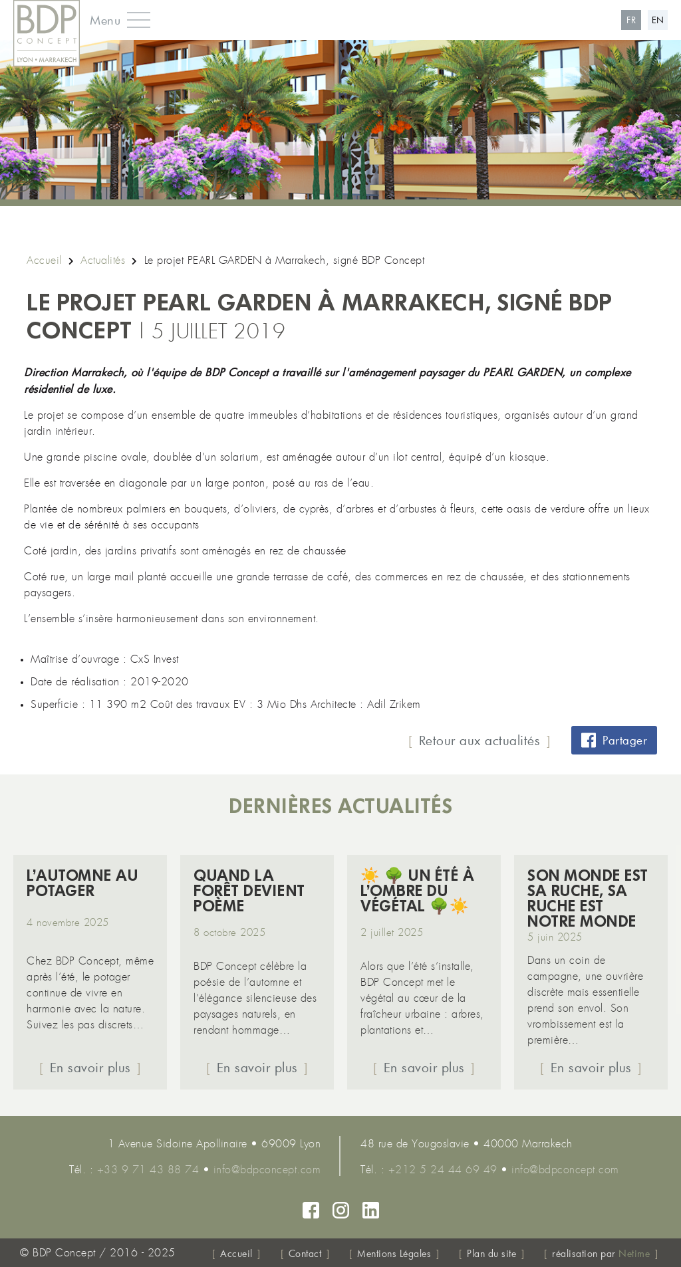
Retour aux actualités (480, 740)
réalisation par (601, 1253)
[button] (115, 20)
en (658, 20)
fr (631, 20)
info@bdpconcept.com (267, 1170)
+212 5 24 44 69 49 (442, 1170)
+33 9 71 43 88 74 (148, 1170)
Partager (614, 740)
